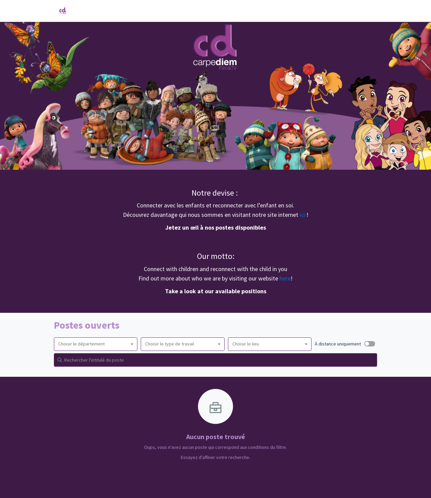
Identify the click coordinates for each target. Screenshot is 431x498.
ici (303, 215)
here (285, 278)
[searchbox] (95, 344)
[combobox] (95, 344)
